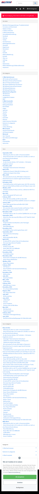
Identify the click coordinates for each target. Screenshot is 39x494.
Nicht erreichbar (7, 296)
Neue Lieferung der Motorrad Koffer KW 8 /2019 (15, 204)
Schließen (20, 482)
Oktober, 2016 (7, 261)
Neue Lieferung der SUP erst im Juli (12, 195)
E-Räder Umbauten (8, 30)
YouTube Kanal (7, 41)
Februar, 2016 (7, 265)
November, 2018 (7, 211)
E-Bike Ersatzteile (20, 455)
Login (4, 51)
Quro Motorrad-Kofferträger (10, 138)
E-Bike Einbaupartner (8, 32)
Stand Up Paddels (8, 278)
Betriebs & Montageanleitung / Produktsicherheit (16, 25)
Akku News (6, 421)
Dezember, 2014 (7, 287)
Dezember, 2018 (7, 206)
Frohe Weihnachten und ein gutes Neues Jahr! (15, 230)
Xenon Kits (5, 143)
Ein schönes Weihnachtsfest (10, 289)
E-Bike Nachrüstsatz (20, 447)
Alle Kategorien (32, 9)
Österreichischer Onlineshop (10, 234)
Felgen (4, 108)
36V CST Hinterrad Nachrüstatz (11, 82)
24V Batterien (6, 95)
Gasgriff (5, 115)
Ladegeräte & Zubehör (8, 97)
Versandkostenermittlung (9, 34)
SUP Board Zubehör (8, 132)
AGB (4, 62)
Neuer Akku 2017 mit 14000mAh (11, 248)
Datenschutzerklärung (14, 472)
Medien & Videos (7, 29)
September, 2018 (7, 215)
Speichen (5, 110)
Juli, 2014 (5, 294)
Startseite (5, 45)
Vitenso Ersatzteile (7, 103)
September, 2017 (7, 232)
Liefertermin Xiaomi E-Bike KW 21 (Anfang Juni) (15, 171)
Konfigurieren (20, 487)
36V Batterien (6, 93)
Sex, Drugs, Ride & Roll (9, 292)
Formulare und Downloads (10, 27)
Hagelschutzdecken (8, 311)
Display (5, 114)
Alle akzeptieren (19, 477)
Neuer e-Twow (7, 270)
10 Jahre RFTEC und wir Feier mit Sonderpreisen (16, 241)
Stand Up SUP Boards (8, 130)
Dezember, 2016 (7, 252)
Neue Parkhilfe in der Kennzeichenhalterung (15, 268)
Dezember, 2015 (7, 272)
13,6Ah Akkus (6, 281)
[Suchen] (25, 3)
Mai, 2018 (5, 221)
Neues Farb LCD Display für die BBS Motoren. (15, 257)
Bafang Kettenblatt (8, 105)
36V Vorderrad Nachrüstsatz (10, 79)
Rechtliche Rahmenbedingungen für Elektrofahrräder (17, 318)
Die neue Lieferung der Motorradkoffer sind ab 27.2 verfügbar (19, 200)
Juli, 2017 (5, 235)
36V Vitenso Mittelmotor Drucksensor (12, 84)
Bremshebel (6, 106)
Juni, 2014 (6, 298)
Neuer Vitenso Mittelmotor (10, 259)
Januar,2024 (6, 160)
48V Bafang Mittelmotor (9, 90)
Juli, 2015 (5, 276)
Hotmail (5, 302)
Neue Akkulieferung (8, 226)
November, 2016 (7, 256)
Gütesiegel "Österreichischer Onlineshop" (14, 167)
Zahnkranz (5, 125)
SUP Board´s (6, 267)
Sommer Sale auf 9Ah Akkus (10, 305)
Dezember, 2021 (7, 165)
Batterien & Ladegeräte (9, 123)
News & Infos (6, 328)
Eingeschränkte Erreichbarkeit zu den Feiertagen (16, 222)
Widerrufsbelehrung (8, 54)
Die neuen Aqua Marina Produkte (12, 243)
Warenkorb (6, 49)
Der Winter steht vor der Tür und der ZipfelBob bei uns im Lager (19, 213)
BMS (4, 99)
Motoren (5, 119)
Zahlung (5, 60)
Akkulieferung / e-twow (9, 285)
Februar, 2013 (7, 313)
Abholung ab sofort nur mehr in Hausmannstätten (16, 155)
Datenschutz (6, 64)
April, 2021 (6, 169)
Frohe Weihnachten (8, 254)
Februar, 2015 (7, 283)
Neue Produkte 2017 (8, 250)
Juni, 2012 (6, 316)
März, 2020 (6, 175)
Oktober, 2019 (7, 188)
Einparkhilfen (6, 141)
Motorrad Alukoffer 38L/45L (10, 237)
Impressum (6, 67)
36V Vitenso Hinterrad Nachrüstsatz (12, 81)
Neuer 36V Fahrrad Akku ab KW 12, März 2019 (15, 199)
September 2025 (7, 153)
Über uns (5, 58)
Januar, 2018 (6, 224)
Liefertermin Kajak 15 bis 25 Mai (11, 173)
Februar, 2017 (7, 244)
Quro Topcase (6, 136)
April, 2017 (6, 239)
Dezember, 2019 (7, 182)
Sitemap (5, 38)
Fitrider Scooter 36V (8, 246)
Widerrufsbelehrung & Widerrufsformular (13, 65)
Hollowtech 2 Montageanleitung (11, 314)
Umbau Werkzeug (7, 127)
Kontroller (5, 117)
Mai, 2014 (5, 307)
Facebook (5, 36)
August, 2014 (6, 290)
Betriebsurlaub (7, 309)
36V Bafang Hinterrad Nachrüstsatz (12, 86)
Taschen (5, 112)
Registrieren (6, 47)
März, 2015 (6, 279)
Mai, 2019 (5, 193)
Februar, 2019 (7, 197)
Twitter (4, 40)
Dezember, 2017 (7, 228)
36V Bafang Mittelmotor (9, 88)
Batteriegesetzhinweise (9, 43)
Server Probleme (7, 303)
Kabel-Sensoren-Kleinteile (10, 121)
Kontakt (5, 52)
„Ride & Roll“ (6, 300)
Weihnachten (6, 274)
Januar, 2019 (6, 202)
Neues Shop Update (8, 263)
